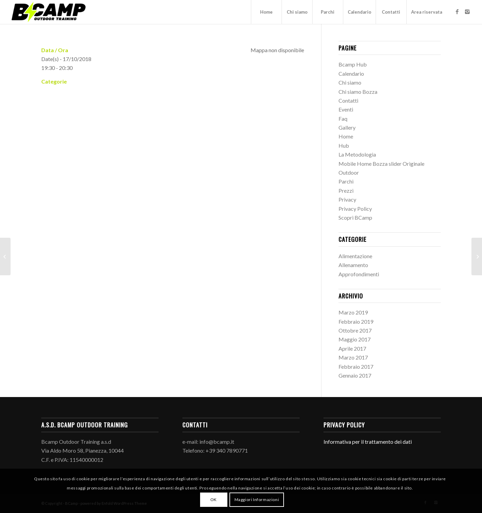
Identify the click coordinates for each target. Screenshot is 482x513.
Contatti (348, 100)
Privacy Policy (355, 208)
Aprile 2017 (352, 348)
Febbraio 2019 (355, 321)
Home (345, 136)
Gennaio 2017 (354, 375)
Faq (342, 118)
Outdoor (348, 172)
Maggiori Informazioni (257, 499)
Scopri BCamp (355, 217)
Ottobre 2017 (355, 330)
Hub (343, 145)
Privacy (347, 199)
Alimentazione (355, 256)
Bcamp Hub (352, 64)
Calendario (351, 73)
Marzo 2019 (353, 312)
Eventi (345, 109)
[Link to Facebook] (457, 11)
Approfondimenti (358, 274)
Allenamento (353, 265)
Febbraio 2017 (355, 366)
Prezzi (345, 190)
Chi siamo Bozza (357, 91)
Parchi (345, 181)
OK (213, 499)
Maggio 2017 (354, 339)
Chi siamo (349, 82)
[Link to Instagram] (467, 11)
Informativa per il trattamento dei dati (367, 441)
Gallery (347, 127)
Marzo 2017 (353, 357)
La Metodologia (357, 154)
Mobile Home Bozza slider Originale (381, 163)
